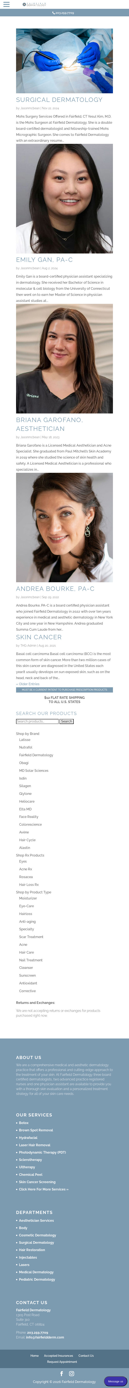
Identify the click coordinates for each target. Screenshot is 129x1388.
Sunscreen (27, 975)
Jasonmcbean (30, 108)
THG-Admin (28, 645)
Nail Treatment (31, 960)
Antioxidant (28, 983)
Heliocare (26, 801)
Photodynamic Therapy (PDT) (42, 1152)
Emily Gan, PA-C (44, 259)
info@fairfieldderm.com (45, 1337)
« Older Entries (27, 684)
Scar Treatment (31, 937)
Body (23, 1228)
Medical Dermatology (36, 1272)
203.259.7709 (37, 1333)
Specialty (26, 929)
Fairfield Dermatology (36, 755)
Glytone (25, 794)
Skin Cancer (39, 637)
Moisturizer (28, 898)
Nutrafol (25, 747)
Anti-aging (27, 922)
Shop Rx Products (30, 855)
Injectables (28, 1257)
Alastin (24, 848)
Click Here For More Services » (43, 1189)
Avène (24, 832)
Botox (24, 1123)
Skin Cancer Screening (37, 1182)
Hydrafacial (28, 1138)
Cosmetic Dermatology (37, 1235)
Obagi (24, 763)
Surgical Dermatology (59, 99)
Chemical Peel (30, 1175)
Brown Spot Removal (36, 1130)
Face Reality (28, 817)
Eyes (23, 861)
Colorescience (30, 825)
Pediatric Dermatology (37, 1279)
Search (66, 721)
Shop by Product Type (33, 892)
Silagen (25, 786)
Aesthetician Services (36, 1221)
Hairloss (25, 914)
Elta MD (25, 809)
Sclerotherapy (30, 1160)
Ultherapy (27, 1167)
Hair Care (26, 952)
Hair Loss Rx (29, 885)
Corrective (27, 991)
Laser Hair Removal (34, 1145)
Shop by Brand (27, 734)
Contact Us (86, 1355)
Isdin (23, 778)
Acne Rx (25, 869)
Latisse (24, 740)
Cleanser (26, 968)
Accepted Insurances (58, 1355)
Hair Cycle (27, 840)
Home (34, 1355)
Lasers (24, 1265)
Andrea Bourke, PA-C (55, 588)
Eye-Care (26, 906)
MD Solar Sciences (33, 771)
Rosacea (26, 877)
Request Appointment (62, 1361)
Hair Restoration (32, 1250)
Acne (23, 945)
